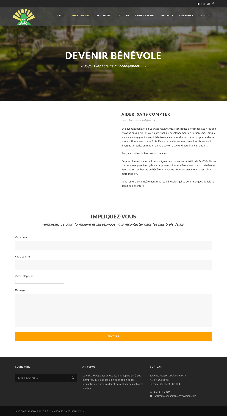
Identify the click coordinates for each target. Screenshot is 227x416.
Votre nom (113, 243)
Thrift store (144, 15)
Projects (166, 15)
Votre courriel (113, 262)
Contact (206, 15)
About (61, 15)
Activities (103, 15)
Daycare (123, 15)
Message (113, 308)
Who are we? (81, 15)
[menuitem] (201, 3)
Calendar (186, 15)
